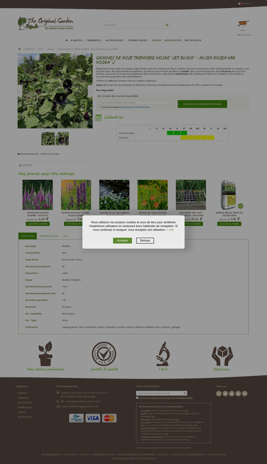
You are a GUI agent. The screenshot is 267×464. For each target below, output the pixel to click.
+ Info (170, 229)
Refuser (145, 240)
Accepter (122, 240)
